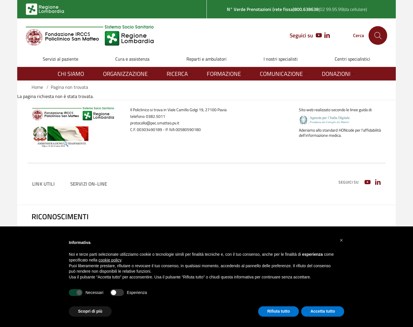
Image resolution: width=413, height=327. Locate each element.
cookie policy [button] (110, 260)
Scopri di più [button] (90, 311)
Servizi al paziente (60, 58)
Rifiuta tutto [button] (278, 311)
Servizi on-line (88, 184)
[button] (341, 240)
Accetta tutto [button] (322, 311)
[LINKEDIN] (327, 35)
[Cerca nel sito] (378, 35)
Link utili (43, 184)
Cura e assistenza (132, 58)
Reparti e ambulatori (206, 58)
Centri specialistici (352, 58)
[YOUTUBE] (317, 35)
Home (37, 87)
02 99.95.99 (331, 9)
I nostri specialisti (281, 58)
